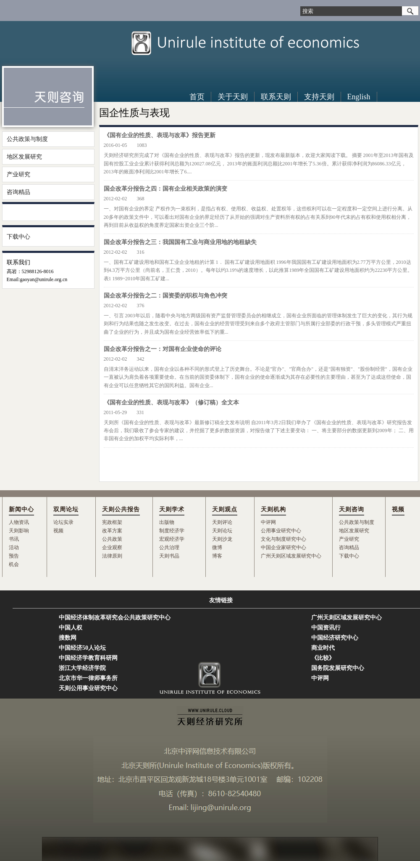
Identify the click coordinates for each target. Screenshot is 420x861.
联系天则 (276, 97)
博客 (217, 556)
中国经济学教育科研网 (88, 658)
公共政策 (112, 539)
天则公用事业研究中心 (88, 688)
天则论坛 (222, 531)
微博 (217, 547)
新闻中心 (21, 509)
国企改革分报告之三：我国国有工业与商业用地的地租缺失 (180, 242)
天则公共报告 (121, 509)
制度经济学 (171, 531)
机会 (14, 564)
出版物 (166, 522)
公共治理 (169, 547)
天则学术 (171, 509)
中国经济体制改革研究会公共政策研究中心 (115, 617)
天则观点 (224, 509)
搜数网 (67, 638)
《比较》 (323, 658)
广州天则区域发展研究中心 (291, 556)
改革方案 (112, 531)
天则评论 (222, 522)
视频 (58, 531)
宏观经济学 (171, 539)
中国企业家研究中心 (283, 547)
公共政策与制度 (27, 139)
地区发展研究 (24, 157)
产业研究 (18, 174)
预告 (14, 556)
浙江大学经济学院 (82, 668)
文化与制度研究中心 (283, 539)
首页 (197, 97)
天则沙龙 (222, 539)
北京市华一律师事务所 (88, 678)
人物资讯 (19, 522)
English (358, 97)
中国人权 (70, 627)
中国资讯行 (326, 627)
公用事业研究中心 (281, 531)
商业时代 (323, 648)
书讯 (14, 539)
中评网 (268, 522)
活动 (14, 547)
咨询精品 (18, 192)
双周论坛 (66, 509)
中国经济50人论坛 (82, 648)
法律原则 (112, 556)
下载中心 (18, 237)
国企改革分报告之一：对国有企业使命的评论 (162, 349)
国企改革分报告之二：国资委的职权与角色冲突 (165, 295)
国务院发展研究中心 (337, 668)
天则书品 (169, 556)
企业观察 (112, 547)
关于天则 (233, 97)
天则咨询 (351, 509)
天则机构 (273, 509)
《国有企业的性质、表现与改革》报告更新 (159, 135)
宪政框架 (112, 522)
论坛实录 (63, 522)
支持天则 (319, 97)
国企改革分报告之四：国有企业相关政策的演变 (165, 189)
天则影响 (19, 531)
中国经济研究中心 (334, 638)
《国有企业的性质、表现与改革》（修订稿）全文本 (171, 402)
